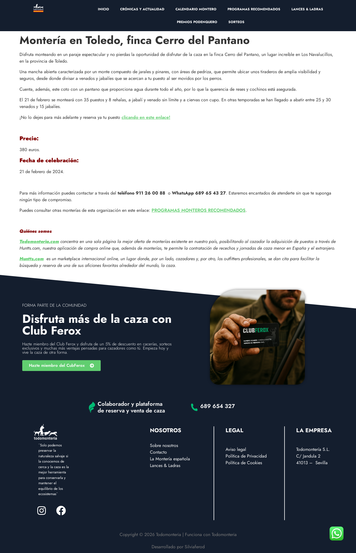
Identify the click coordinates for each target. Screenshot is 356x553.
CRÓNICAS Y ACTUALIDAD (142, 9)
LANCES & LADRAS (307, 9)
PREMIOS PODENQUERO (197, 21)
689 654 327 (217, 406)
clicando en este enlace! (146, 117)
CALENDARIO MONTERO (195, 9)
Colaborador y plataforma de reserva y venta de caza (131, 407)
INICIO (103, 9)
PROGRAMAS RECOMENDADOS (254, 9)
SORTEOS (236, 21)
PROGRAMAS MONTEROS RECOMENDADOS (199, 210)
